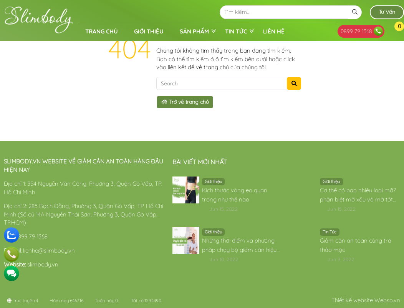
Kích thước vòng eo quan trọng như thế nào (234, 194)
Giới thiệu (149, 31)
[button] (393, 31)
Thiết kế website (352, 300)
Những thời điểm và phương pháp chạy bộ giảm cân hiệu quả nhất (239, 246)
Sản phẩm (194, 31)
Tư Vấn (387, 11)
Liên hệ (274, 31)
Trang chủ (101, 31)
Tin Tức (236, 31)
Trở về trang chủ (185, 101)
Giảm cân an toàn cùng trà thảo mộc (355, 245)
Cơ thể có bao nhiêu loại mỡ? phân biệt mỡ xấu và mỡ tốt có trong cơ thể (358, 195)
